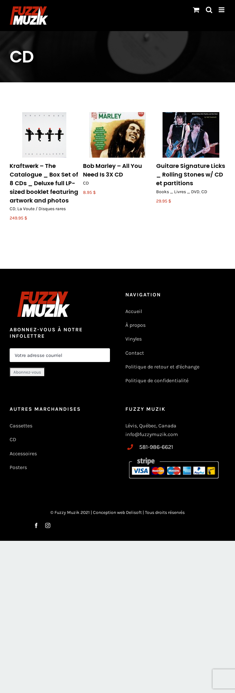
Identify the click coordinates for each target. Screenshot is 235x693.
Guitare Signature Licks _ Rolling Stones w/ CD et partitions (190, 174)
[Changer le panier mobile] (196, 9)
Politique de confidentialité (157, 380)
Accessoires (24, 453)
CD (12, 208)
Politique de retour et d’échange (162, 367)
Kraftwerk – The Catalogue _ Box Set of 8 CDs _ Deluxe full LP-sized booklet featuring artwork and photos (44, 183)
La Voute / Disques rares (41, 208)
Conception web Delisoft (118, 512)
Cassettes (21, 426)
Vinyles (133, 339)
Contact (134, 353)
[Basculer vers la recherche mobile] (209, 9)
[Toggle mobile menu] (222, 9)
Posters (18, 467)
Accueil (133, 311)
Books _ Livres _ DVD (177, 191)
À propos (135, 325)
